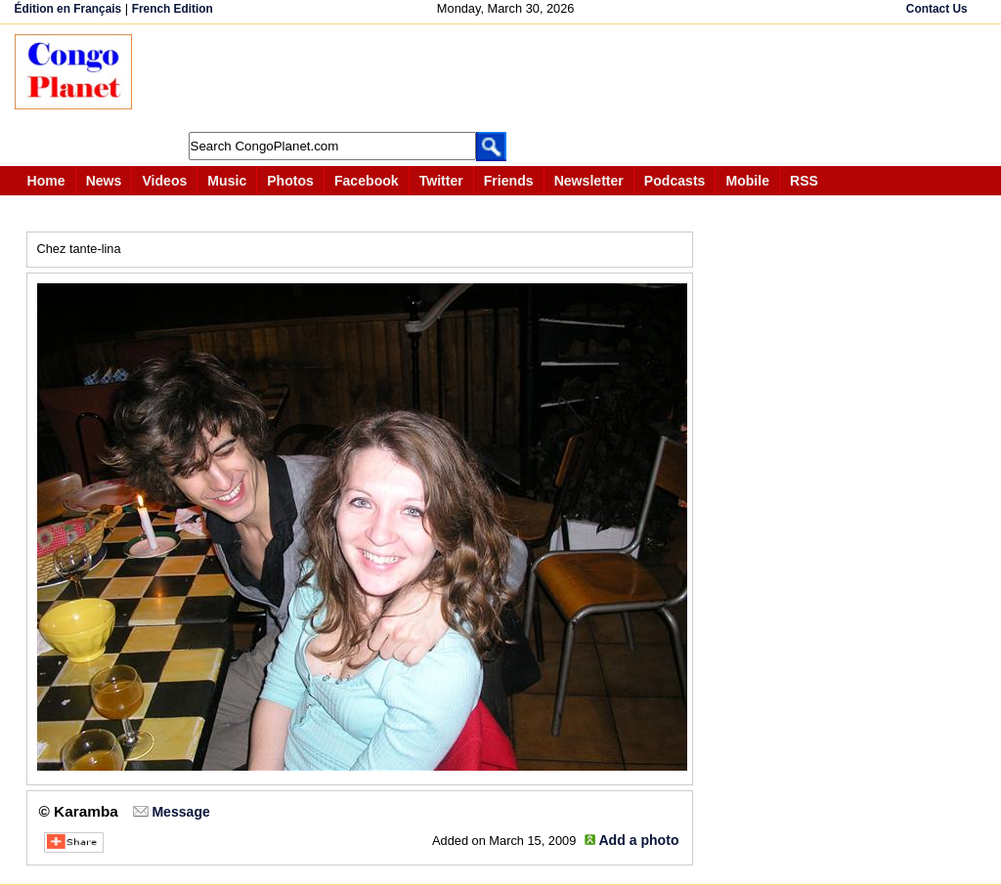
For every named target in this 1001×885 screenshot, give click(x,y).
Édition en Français (68, 9)
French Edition (172, 9)
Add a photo (638, 840)
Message (180, 812)
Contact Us (937, 9)
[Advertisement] (507, 78)
